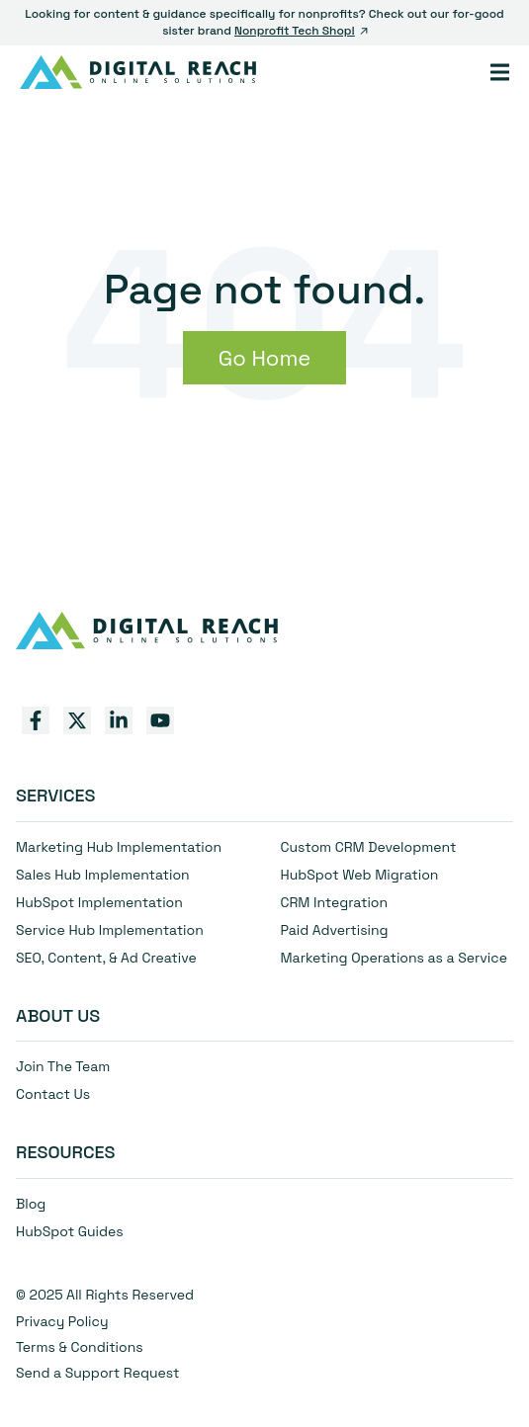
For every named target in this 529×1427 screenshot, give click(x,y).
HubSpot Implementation (99, 902)
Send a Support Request (98, 1373)
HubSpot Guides (70, 1231)
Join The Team (63, 1066)
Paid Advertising (335, 930)
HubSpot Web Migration (360, 874)
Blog (30, 1204)
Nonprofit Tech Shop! (300, 31)
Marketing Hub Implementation (118, 847)
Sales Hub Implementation (103, 874)
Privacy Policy (62, 1321)
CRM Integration (335, 902)
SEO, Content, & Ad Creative (106, 957)
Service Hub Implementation (110, 930)
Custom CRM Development (369, 847)
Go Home (265, 358)
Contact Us (53, 1094)
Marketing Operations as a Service (394, 957)
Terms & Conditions (79, 1347)
